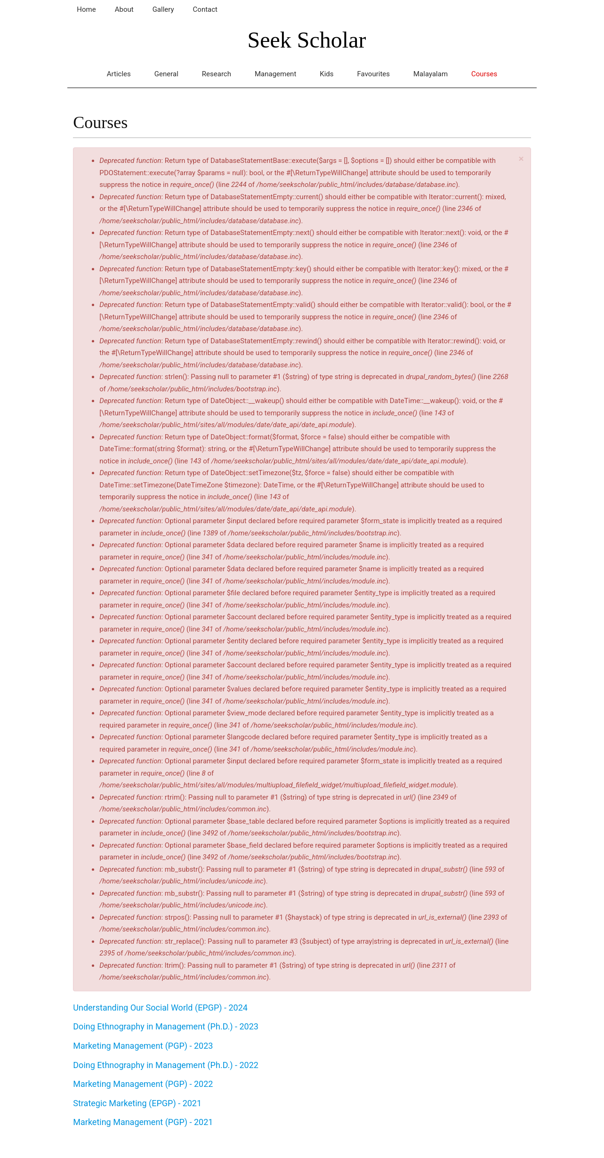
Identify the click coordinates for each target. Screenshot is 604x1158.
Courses (484, 74)
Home (86, 9)
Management (275, 74)
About (124, 9)
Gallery (163, 9)
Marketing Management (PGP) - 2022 (143, 1084)
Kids (326, 74)
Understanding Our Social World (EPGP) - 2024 (160, 1007)
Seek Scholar (307, 40)
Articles (119, 74)
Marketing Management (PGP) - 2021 (143, 1122)
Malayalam (430, 74)
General (166, 74)
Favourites (373, 74)
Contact (205, 9)
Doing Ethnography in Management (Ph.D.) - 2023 (165, 1026)
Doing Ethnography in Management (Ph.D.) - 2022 (165, 1065)
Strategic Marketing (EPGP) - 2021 (137, 1103)
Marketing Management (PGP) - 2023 (143, 1046)
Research (216, 74)
